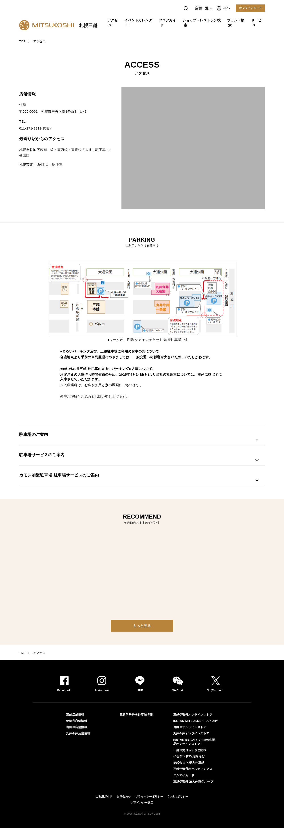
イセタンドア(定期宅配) (189, 756)
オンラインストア (250, 8)
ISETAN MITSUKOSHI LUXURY (195, 721)
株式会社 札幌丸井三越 (188, 762)
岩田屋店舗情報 (76, 727)
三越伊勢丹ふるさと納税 (190, 750)
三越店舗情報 (75, 714)
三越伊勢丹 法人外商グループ (193, 781)
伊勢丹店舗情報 (76, 721)
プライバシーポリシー (149, 796)
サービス (257, 22)
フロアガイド (168, 22)
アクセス (113, 22)
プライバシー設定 (142, 802)
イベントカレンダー (138, 22)
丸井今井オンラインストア (191, 733)
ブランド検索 (236, 22)
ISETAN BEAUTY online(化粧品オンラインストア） (194, 741)
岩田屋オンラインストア (190, 727)
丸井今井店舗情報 (78, 733)
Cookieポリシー (178, 796)
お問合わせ (124, 796)
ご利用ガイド (104, 796)
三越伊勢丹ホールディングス (193, 768)
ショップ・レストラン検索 (202, 22)
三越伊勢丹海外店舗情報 (136, 714)
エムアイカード (183, 775)
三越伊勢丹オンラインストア (193, 714)
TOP (22, 41)
